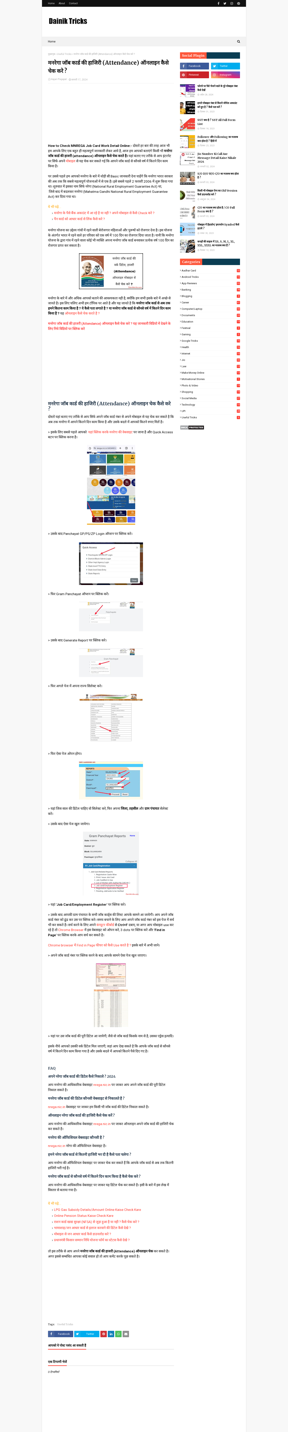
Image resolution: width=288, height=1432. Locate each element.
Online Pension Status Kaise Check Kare (83, 1216)
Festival (211, 328)
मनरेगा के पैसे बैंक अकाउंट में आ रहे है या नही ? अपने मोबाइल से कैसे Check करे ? (104, 213)
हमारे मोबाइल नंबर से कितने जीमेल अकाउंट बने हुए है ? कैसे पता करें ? (217, 105)
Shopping (211, 391)
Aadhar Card (211, 270)
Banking (211, 289)
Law (211, 366)
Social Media (211, 398)
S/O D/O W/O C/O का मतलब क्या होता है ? (218, 175)
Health (211, 347)
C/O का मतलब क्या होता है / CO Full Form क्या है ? (216, 209)
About (62, 3)
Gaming (211, 334)
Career (211, 302)
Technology (211, 404)
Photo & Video (211, 385)
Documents (211, 315)
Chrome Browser (71, 930)
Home (51, 3)
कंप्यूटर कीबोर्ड (105, 925)
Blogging (211, 296)
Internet (211, 353)
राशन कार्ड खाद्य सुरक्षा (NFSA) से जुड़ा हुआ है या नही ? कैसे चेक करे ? (96, 1222)
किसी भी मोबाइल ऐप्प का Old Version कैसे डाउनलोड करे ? (217, 192)
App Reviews (211, 283)
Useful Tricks (64, 54)
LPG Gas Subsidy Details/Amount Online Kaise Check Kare (97, 1210)
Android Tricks (211, 276)
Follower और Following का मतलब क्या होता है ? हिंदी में (217, 139)
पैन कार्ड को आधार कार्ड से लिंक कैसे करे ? (79, 219)
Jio (211, 359)
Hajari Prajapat (59, 79)
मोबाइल (70, 161)
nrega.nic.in (102, 1085)
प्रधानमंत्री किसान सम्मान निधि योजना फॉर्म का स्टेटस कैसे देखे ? (92, 1240)
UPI (211, 411)
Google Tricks (211, 340)
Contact (73, 3)
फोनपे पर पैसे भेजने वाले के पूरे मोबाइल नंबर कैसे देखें (217, 88)
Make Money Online (211, 372)
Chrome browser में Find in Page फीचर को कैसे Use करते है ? (90, 945)
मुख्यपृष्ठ (51, 54)
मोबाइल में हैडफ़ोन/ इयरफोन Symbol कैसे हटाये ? (218, 226)
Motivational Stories (211, 379)
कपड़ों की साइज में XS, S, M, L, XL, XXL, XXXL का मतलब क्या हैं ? (216, 243)
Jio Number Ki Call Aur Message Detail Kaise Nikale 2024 (216, 157)
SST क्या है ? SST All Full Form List (216, 122)
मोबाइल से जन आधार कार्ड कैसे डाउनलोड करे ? (82, 1234)
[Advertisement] (111, 115)
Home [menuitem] (52, 41)
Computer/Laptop (211, 308)
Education (211, 321)
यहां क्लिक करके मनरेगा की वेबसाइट (110, 432)
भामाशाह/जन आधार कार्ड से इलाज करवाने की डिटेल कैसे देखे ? (92, 1228)
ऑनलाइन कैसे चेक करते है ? (82, 313)
